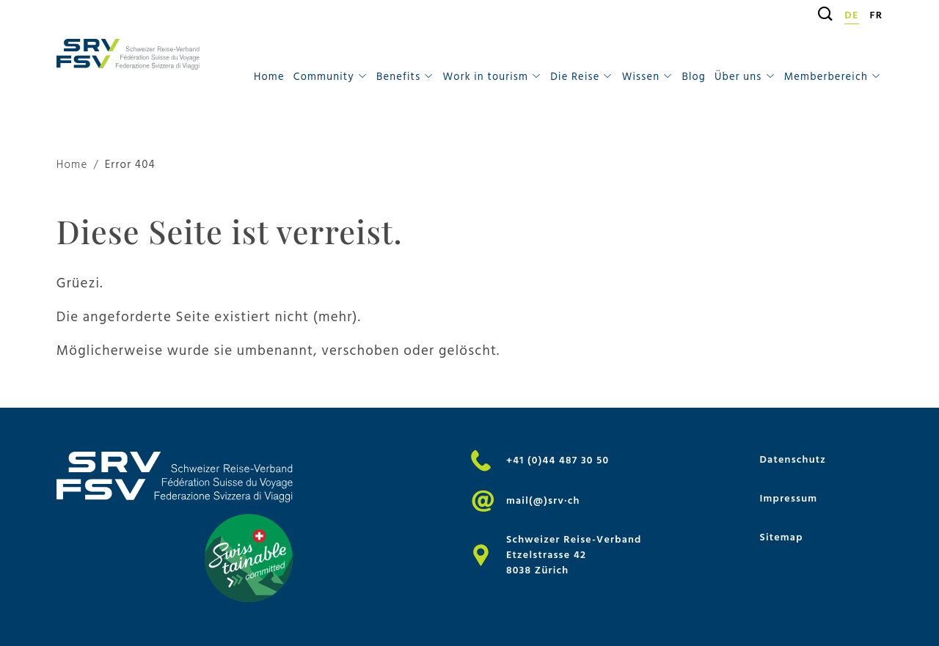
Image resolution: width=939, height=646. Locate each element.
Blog (694, 76)
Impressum (788, 498)
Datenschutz (792, 459)
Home (269, 76)
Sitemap (781, 537)
